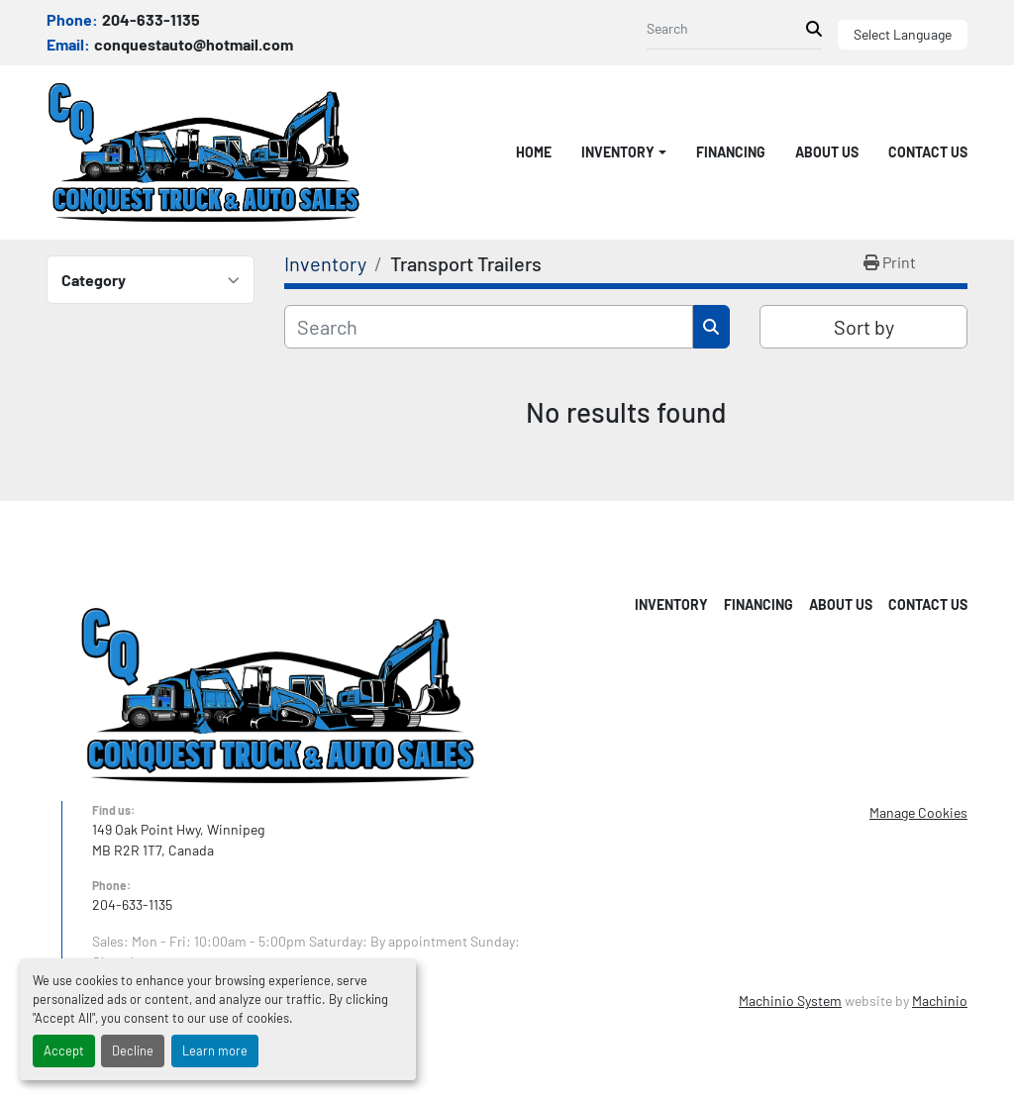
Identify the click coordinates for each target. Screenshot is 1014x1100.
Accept (64, 1050)
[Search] (726, 28)
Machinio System (790, 1000)
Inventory (618, 152)
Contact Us (927, 152)
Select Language (903, 34)
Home (534, 152)
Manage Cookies (918, 812)
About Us (827, 152)
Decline (132, 1050)
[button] (623, 152)
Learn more (215, 1050)
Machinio (939, 1000)
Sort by (864, 327)
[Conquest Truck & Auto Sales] (277, 693)
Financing (730, 152)
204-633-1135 (151, 19)
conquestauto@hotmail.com (193, 44)
